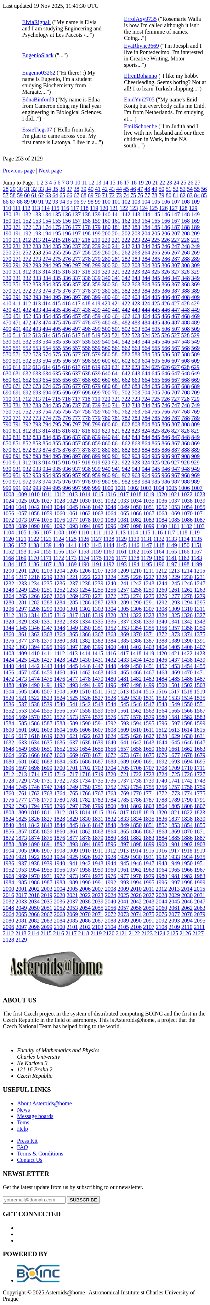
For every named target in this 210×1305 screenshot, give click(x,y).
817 (76, 431)
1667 (46, 755)
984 (146, 482)
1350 (85, 628)
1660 (161, 749)
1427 (46, 660)
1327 (199, 615)
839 (96, 437)
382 (126, 291)
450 (7, 316)
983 (136, 482)
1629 (174, 736)
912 (26, 463)
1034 (136, 501)
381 (116, 291)
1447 (97, 666)
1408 (8, 653)
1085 (174, 520)
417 (76, 303)
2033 (21, 902)
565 (156, 348)
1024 (8, 501)
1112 (107, 532)
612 (26, 367)
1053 (174, 507)
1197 (171, 564)
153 (37, 221)
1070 (187, 513)
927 (175, 463)
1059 (46, 513)
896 (66, 456)
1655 (97, 749)
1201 (21, 571)
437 (76, 310)
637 (76, 373)
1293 (174, 602)
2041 (123, 902)
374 (46, 291)
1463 (97, 672)
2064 (8, 914)
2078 (187, 914)
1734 (85, 781)
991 (17, 488)
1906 (34, 851)
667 (175, 380)
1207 (97, 571)
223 (135, 240)
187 (175, 227)
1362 (34, 634)
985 (156, 482)
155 (56, 221)
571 (17, 354)
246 (165, 246)
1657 (123, 749)
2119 (96, 933)
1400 (110, 647)
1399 (97, 647)
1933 (174, 857)
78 (154, 195)
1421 (174, 653)
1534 (187, 698)
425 (155, 303)
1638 (85, 742)
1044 (59, 507)
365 (156, 284)
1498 (136, 685)
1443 (46, 666)
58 (13, 195)
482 (126, 323)
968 (185, 475)
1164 (158, 552)
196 (66, 233)
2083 (46, 921)
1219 (46, 577)
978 (86, 482)
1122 (33, 539)
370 (7, 291)
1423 (199, 653)
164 (146, 221)
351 (17, 284)
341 (116, 278)
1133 (171, 539)
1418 (135, 653)
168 (185, 221)
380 (106, 291)
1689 (123, 762)
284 (146, 259)
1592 (110, 723)
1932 (161, 857)
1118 (181, 532)
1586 (34, 723)
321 (116, 272)
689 (195, 386)
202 (126, 233)
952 (27, 475)
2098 (34, 927)
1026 (34, 501)
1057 (21, 513)
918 (86, 463)
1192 (108, 564)
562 (126, 348)
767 (175, 412)
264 (146, 253)
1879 (97, 838)
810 (7, 431)
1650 (34, 749)
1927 (97, 857)
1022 (186, 494)
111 (16, 208)
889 (195, 450)
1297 (21, 609)
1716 (59, 774)
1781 (72, 800)
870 (7, 450)
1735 (97, 781)
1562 (136, 711)
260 (106, 253)
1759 (199, 787)
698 (86, 393)
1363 (46, 634)
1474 (34, 679)
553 (37, 348)
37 (69, 189)
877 (76, 450)
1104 (8, 532)
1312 (8, 615)
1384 (110, 641)
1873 (21, 838)
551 (17, 348)
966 (165, 475)
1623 (97, 736)
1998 (187, 882)
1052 (161, 507)
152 (27, 221)
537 (76, 342)
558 (86, 348)
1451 (148, 666)
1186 (33, 564)
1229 (174, 577)
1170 (33, 558)
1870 (187, 832)
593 (37, 361)
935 (56, 469)
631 (17, 373)
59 (20, 195)
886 (165, 450)
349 (195, 278)
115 (55, 208)
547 (175, 342)
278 (86, 259)
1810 (34, 812)
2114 (33, 933)
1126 (83, 539)
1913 (123, 851)
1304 (110, 609)
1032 (110, 501)
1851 (148, 825)
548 (185, 342)
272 (27, 259)
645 (156, 373)
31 (27, 189)
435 (56, 310)
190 (7, 233)
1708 (161, 768)
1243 (148, 583)
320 (106, 272)
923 (135, 463)
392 (27, 297)
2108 (161, 927)
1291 (148, 602)
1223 (97, 577)
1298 (34, 609)
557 (76, 348)
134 (46, 214)
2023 (97, 895)
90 (34, 202)
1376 (8, 641)
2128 (8, 940)
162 (126, 221)
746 (165, 405)
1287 (97, 602)
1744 (8, 787)
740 (106, 405)
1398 (85, 647)
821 (116, 431)
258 (86, 253)
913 (36, 463)
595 (56, 361)
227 (175, 240)
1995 (148, 882)
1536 (8, 704)
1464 (110, 672)
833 (37, 437)
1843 (46, 825)
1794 (34, 806)
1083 (148, 520)
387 (175, 291)
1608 (110, 730)
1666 (34, 755)
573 (37, 354)
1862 (85, 832)
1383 (97, 641)
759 (96, 412)
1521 (21, 698)
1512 (110, 692)
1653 (72, 749)
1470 (187, 672)
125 (153, 208)
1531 (148, 698)
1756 (161, 787)
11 (84, 183)
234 (46, 246)
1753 (123, 787)
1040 (8, 507)
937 (76, 469)
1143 (96, 545)
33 (41, 189)
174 (46, 227)
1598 (187, 723)
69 (90, 195)
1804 (161, 806)
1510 (85, 692)
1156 (58, 552)
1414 (84, 653)
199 (96, 233)
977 (76, 482)
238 (86, 246)
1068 (161, 513)
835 (56, 437)
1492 (59, 685)
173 (37, 227)
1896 (110, 844)
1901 (174, 844)
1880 (110, 838)
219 (96, 240)
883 (136, 450)
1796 (59, 806)
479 (96, 323)
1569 (21, 717)
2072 (110, 914)
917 (76, 463)
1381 (72, 641)
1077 (72, 520)
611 (17, 367)
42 (105, 189)
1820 (161, 812)
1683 (46, 762)
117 (74, 208)
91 (41, 202)
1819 (148, 812)
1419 (148, 653)
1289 (123, 602)
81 (175, 195)
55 (197, 189)
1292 (161, 602)
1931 (148, 857)
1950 (187, 863)
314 (46, 272)
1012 (59, 494)
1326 (187, 615)
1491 (46, 685)
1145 (121, 545)
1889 (21, 844)
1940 (59, 863)
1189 (71, 564)
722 (125, 399)
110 (7, 208)
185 (156, 227)
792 (27, 424)
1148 (158, 545)
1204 (59, 571)
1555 (46, 711)
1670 (85, 755)
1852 (161, 825)
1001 (120, 488)
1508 (59, 692)
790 (7, 424)
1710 (187, 768)
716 (66, 399)
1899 (148, 844)
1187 (45, 564)
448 (185, 310)
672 (27, 386)
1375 (199, 634)
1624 (110, 736)
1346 (34, 628)
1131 (146, 539)
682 (126, 386)
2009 (123, 889)
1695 (199, 762)
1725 (174, 774)
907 (175, 456)
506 (165, 329)
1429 (72, 660)
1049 (123, 507)
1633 (21, 742)
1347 (46, 628)
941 (116, 469)
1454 (187, 666)
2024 (110, 895)
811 (17, 431)
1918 (186, 851)
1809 (21, 812)
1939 (46, 863)
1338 (136, 622)
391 (17, 297)
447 (175, 310)
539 (96, 342)
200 (106, 233)
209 (195, 233)
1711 (199, 768)
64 (55, 195)
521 (116, 335)
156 (66, 221)
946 (165, 469)
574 (46, 354)
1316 (59, 615)
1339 (148, 622)
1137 (20, 545)
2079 (199, 914)
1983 (199, 876)
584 (146, 354)
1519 (199, 692)
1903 (199, 844)
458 (86, 316)
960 (106, 475)
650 (7, 380)
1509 (72, 692)
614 (46, 367)
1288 (110, 602)
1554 (34, 711)
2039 (97, 902)
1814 (84, 812)
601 (116, 361)
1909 (72, 851)
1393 (21, 647)
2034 (34, 902)
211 (17, 240)
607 (175, 361)
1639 (97, 742)
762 (126, 412)
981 (116, 482)
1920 (8, 857)
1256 (110, 590)
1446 (85, 666)
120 (104, 208)
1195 (146, 564)
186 (165, 227)
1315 (46, 615)
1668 (59, 755)
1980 (161, 876)
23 (169, 183)
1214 (186, 571)
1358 (187, 628)
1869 (174, 832)
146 (165, 214)
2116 (58, 933)
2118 (83, 933)
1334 (85, 622)
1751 (97, 787)
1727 (199, 774)
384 (146, 291)
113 (36, 208)
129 (193, 208)
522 (125, 335)
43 (112, 189)
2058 (136, 908)
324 (145, 272)
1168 (8, 558)
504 (146, 329)
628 (185, 367)
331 (17, 278)
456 (66, 316)
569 (195, 348)
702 (126, 393)
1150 (183, 545)
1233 (21, 583)
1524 (59, 698)
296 (66, 265)
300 (106, 265)
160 (106, 221)
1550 (187, 704)
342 (126, 278)
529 (195, 335)
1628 (161, 736)
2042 (136, 902)
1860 (59, 832)
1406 (187, 647)
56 (204, 189)
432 (27, 310)
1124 (58, 539)
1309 (174, 609)
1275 (148, 596)
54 (190, 189)
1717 (72, 774)
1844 (59, 825)
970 (7, 482)
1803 (148, 806)
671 (17, 386)
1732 (59, 781)
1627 (148, 736)
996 (66, 488)
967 (175, 475)
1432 (110, 660)
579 (96, 354)
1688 (110, 762)
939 (96, 469)
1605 (72, 730)
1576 (110, 717)
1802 (136, 806)
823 (135, 431)
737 (76, 405)
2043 (148, 902)
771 (17, 418)
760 (106, 412)
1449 (123, 666)
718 (86, 399)
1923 (46, 857)
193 (37, 233)
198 (86, 233)
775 (56, 418)
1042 (34, 507)
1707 (148, 768)
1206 (85, 571)
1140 (58, 545)
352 (27, 284)
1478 (85, 679)
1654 (85, 749)
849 (195, 437)
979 (96, 482)
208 (185, 233)
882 (126, 450)
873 (37, 450)
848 (185, 437)
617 (76, 367)
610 (7, 367)
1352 (110, 628)
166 (165, 221)
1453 (174, 666)
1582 (187, 717)
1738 (136, 781)
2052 (59, 908)
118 (84, 208)
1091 (46, 526)
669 (195, 380)
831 (17, 437)
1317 (72, 615)
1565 (174, 711)
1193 (121, 564)
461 (116, 316)
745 (156, 405)
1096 (110, 526)
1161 (121, 552)
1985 (21, 882)
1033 (123, 501)
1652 (59, 749)
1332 (59, 622)
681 (116, 386)
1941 (72, 863)
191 (17, 233)
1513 (123, 692)
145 (156, 214)
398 (86, 297)
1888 (8, 844)
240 (106, 246)
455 (56, 316)
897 (76, 456)
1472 (8, 679)
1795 (46, 806)
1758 (187, 787)
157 (76, 221)
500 (106, 329)
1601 (21, 730)
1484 (161, 679)
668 (185, 380)
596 (66, 361)
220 (106, 240)
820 (106, 431)
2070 (85, 914)
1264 (8, 596)
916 (66, 463)
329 (195, 272)
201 (116, 233)
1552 (8, 711)
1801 (123, 806)
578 (86, 354)
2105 (123, 927)
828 (185, 431)
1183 (196, 558)
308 (185, 265)
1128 (108, 539)
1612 (161, 730)
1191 (96, 564)
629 (195, 367)
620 (106, 367)
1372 (161, 634)
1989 (72, 882)
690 (7, 393)
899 (96, 456)
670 (7, 386)
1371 (148, 634)
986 (165, 482)
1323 (148, 615)
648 (185, 373)
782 (126, 418)
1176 (108, 558)
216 (66, 240)
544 (146, 342)
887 (175, 450)
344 (146, 278)
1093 (72, 526)
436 (66, 310)
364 (146, 284)
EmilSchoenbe (140, 126)
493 (37, 329)
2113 (20, 933)
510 (7, 335)
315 (56, 272)
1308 (161, 609)
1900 (161, 844)
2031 (199, 895)
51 (168, 189)
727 (175, 399)
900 (106, 456)
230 (7, 246)
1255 (97, 590)
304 (146, 265)
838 (86, 437)
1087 (199, 520)
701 (116, 393)
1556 (59, 711)
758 (86, 412)
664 (146, 380)
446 (165, 310)
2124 (159, 933)
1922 (34, 857)
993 (37, 488)
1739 (148, 781)
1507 (46, 692)
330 (7, 278)
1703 (97, 768)
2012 (161, 889)
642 (126, 373)
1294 (187, 602)
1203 (46, 571)
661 (116, 380)
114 (45, 208)
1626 (136, 736)
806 (165, 424)
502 (126, 329)
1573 (72, 717)
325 (155, 272)
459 (96, 316)
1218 (34, 577)
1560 (110, 711)
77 (147, 195)
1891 (46, 844)
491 (17, 329)
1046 (85, 507)
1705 (123, 768)
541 (116, 342)
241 (116, 246)
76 (140, 195)
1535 (199, 698)
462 (126, 316)
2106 (136, 927)
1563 (148, 711)
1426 (34, 660)
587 (175, 354)
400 (106, 297)
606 (165, 361)
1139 (45, 545)
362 (126, 284)
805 (156, 424)
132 (27, 214)
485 (156, 323)
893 (37, 456)
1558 (85, 711)
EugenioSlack (38, 55)
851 (17, 443)
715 (56, 399)
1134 (183, 539)
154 (46, 221)
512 (26, 335)
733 (37, 405)
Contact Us (29, 1160)
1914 (135, 851)
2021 (72, 895)
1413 (72, 653)
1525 (72, 698)
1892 (59, 844)
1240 (110, 583)
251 (17, 253)
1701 (72, 768)
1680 (8, 762)
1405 (174, 647)
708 (185, 393)
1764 (59, 793)
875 (56, 450)
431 (17, 310)
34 (48, 189)
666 (165, 380)
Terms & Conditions (40, 1154)
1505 (21, 692)
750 (7, 412)
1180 (158, 558)
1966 (187, 870)
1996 (161, 882)
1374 (187, 634)
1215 (199, 571)
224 (145, 240)
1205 (72, 571)
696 (66, 393)
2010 (136, 889)
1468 (161, 672)
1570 (34, 717)
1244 (161, 583)
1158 (83, 552)
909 (195, 456)
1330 (34, 622)
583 (136, 354)
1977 (123, 876)
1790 (187, 800)
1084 (161, 520)
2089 (123, 921)
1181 (171, 558)
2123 (147, 933)
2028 (161, 895)
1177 (121, 558)
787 (175, 418)
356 (66, 284)
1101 (173, 526)
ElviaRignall (36, 22)
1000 (107, 488)
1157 (71, 552)
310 (7, 272)
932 (27, 469)
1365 (72, 634)
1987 (46, 882)
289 (195, 259)
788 (185, 418)
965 (156, 475)
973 (37, 482)
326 (165, 272)
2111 (199, 927)
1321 (123, 615)
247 (175, 246)
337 (76, 278)
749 (195, 405)
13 (98, 183)
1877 (72, 838)
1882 (136, 838)
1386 (136, 641)
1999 (199, 882)
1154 (33, 552)
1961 (123, 870)
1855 (199, 825)
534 (46, 342)
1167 (196, 552)
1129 (121, 539)
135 (56, 214)
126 (163, 208)
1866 (136, 832)
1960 (110, 870)
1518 (186, 692)
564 (146, 348)
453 (37, 316)
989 (195, 482)
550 (7, 348)
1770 (136, 793)
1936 (8, 863)
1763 (46, 793)
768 (185, 412)
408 (185, 297)
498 (86, 329)
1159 (96, 552)
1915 (148, 851)
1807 (199, 806)
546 (165, 342)
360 (106, 284)
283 (136, 259)
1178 (133, 558)
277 (76, 259)
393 (37, 297)
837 (76, 437)
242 (126, 246)
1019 (148, 494)
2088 (110, 921)
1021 (174, 494)
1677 (174, 755)
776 (66, 418)
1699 (46, 768)
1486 (187, 679)
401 (116, 297)
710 (7, 399)
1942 (85, 863)
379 (96, 291)
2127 (198, 933)
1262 (187, 590)
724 (145, 399)
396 (66, 297)
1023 (199, 494)
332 (27, 278)
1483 (148, 679)
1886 (187, 838)
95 (69, 202)
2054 (85, 908)
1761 (21, 793)
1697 (21, 768)
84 (197, 195)
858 (86, 443)
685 (156, 386)
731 (17, 405)
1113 (120, 532)
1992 (110, 882)
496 (66, 329)
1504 (8, 692)
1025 (21, 501)
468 (185, 316)
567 (175, 348)
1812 (59, 812)
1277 (174, 596)
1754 (136, 787)
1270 (85, 596)
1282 (34, 602)
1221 (72, 577)
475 (56, 323)
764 (146, 412)
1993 (123, 882)
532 (27, 342)
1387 (148, 641)
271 (17, 259)
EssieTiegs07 (37, 130)
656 (66, 380)
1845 (72, 825)
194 (46, 233)
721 (116, 399)
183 (136, 227)
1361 (21, 634)
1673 (123, 755)
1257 (123, 590)
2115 (45, 933)
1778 (34, 800)
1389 (174, 641)
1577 (123, 717)
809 (195, 424)
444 (146, 310)
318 (86, 272)
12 (91, 183)
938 (86, 469)
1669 (72, 755)
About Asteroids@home (44, 1103)
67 (76, 195)
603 (136, 361)
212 (26, 240)
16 (120, 183)
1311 (199, 609)
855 (56, 443)
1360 (8, 634)
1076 (59, 520)
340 (106, 278)
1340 (161, 622)
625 (155, 367)
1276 (161, 596)
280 (106, 259)
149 (195, 214)
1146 (133, 545)
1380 (59, 641)
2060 (161, 908)
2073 (123, 914)
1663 (199, 749)
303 (136, 265)
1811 (46, 812)
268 (185, 253)
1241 (123, 583)
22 (162, 183)
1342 (187, 622)
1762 (34, 793)
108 (185, 202)
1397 (72, 647)
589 (195, 354)
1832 (110, 819)
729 (195, 399)
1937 (21, 863)
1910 (85, 851)
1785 (123, 800)
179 (96, 227)
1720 (110, 774)
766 (165, 412)
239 (96, 246)
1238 (85, 583)
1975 (97, 876)
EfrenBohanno (140, 76)
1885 (174, 838)
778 (86, 418)
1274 (136, 596)
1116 (157, 532)
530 (7, 342)
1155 (45, 552)
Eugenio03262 (38, 73)
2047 (199, 902)
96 (76, 202)
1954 (34, 870)
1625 (123, 736)
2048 (8, 908)
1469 (174, 672)
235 (56, 246)
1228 (161, 577)
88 (20, 202)
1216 (8, 577)
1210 (136, 571)
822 (125, 431)
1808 (8, 812)
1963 (148, 870)
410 (7, 303)
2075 (148, 914)
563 (136, 348)
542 (126, 342)
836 (66, 437)
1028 (59, 501)
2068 (59, 914)
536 (66, 342)
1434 (136, 660)
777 (76, 418)
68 (83, 195)
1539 (46, 704)
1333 (72, 622)
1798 (85, 806)
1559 (97, 711)
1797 (72, 806)
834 (46, 437)
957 (76, 475)
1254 (85, 590)
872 (27, 450)
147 (175, 214)
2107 (148, 927)
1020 (161, 494)
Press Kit (27, 1141)
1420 (161, 653)
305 (156, 265)
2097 (21, 927)
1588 (59, 723)
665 (156, 380)
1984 (8, 882)
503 (136, 329)
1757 (174, 787)
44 (119, 189)
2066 (34, 914)
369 (195, 284)
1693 (174, 762)
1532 (161, 698)
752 (27, 412)
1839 (199, 819)
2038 (85, 902)
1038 (187, 501)
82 (183, 195)
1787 (148, 800)
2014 (186, 889)
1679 (199, 755)
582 (126, 354)
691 (17, 393)
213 (36, 240)
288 (185, 259)
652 (27, 380)
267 (175, 253)
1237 (72, 583)
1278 (187, 596)
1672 (110, 755)
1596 (161, 723)
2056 (110, 908)
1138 (33, 545)
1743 (199, 781)
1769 (123, 793)
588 (185, 354)
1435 (148, 660)
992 (27, 488)
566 (165, 348)
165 (156, 221)
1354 (136, 628)
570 (7, 354)
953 (37, 475)
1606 (85, 730)
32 (34, 189)
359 (96, 284)
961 (116, 475)
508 (185, 329)
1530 (136, 698)
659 (96, 380)
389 (195, 291)
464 (146, 316)
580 (106, 354)
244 (146, 246)
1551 (199, 704)
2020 (59, 895)
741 (116, 405)
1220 (59, 577)
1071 (199, 513)
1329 (21, 622)
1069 (174, 513)
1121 (20, 539)
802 (126, 424)
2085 (72, 921)
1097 (123, 526)
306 (165, 265)
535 (56, 342)
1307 (148, 609)
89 (27, 202)
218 (86, 240)
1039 (199, 501)
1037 (174, 501)
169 (195, 221)
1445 (72, 666)
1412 (59, 653)
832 (27, 437)
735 (56, 405)
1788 (161, 800)
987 (175, 482)
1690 (136, 762)
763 (136, 412)
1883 (148, 838)
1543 (97, 704)
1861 (72, 832)
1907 (46, 851)
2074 (136, 914)
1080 (110, 520)
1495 (97, 685)
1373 (174, 634)
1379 (46, 641)
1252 (59, 590)
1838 (187, 819)
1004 (158, 488)
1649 (21, 749)
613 (36, 367)
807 (175, 424)
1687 (97, 762)
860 (106, 443)
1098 (136, 526)
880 (106, 450)
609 (195, 361)
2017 (21, 895)
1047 (97, 507)
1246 (187, 583)
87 (13, 202)
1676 (161, 755)
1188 (58, 564)
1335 (97, 622)
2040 (110, 902)
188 (185, 227)
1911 (97, 851)
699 (96, 393)
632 (27, 373)
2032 (8, 902)
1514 (135, 692)
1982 (187, 876)
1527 (97, 698)
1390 (187, 641)
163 (136, 221)
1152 (8, 552)
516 (66, 335)
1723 (148, 774)
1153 (20, 552)
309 (195, 265)
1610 (136, 730)
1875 (46, 838)
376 (66, 291)
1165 (171, 552)
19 (141, 183)
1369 (123, 634)
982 (126, 482)
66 (69, 195)
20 (148, 183)
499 (96, 329)
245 (156, 246)
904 (146, 456)
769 (195, 412)
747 (175, 405)
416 (66, 303)
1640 (110, 742)
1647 (199, 742)
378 (86, 291)
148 (185, 214)
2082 (34, 921)
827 (175, 431)
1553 (21, 711)
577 (76, 354)
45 (126, 189)
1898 (136, 844)
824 (145, 431)
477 (76, 323)
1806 (187, 806)
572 (27, 354)
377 (76, 291)
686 (165, 386)
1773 (174, 793)
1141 (71, 545)
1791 (199, 800)
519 (96, 335)
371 (17, 291)
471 (17, 323)
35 (55, 189)
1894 (85, 844)
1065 (123, 513)
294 (46, 265)
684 (146, 386)
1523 (46, 698)
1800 (110, 806)
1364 (59, 634)
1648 (8, 749)
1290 (136, 602)
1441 (21, 666)
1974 (85, 876)
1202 (34, 571)
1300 (59, 609)
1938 (34, 863)
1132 (158, 539)
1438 (187, 660)
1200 (8, 571)
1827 (46, 819)
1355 (148, 628)
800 (106, 424)
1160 (108, 552)
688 (185, 386)
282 (126, 259)
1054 (187, 507)
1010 (34, 494)
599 (96, 361)
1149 (171, 545)
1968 (8, 876)
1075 (46, 520)
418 (86, 303)
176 (66, 227)
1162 (133, 552)
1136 (8, 545)
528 (185, 335)
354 (46, 284)
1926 (85, 857)
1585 (21, 723)
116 (65, 208)
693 (37, 393)
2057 (123, 908)
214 (46, 240)
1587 (46, 723)
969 (195, 475)
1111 (95, 532)
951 (17, 475)
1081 (123, 520)
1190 (83, 564)
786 (165, 418)
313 (36, 272)
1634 (34, 742)
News (23, 1110)
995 (56, 488)
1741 (174, 781)
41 (98, 189)
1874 (34, 838)
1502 (187, 685)
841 (116, 437)
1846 (85, 825)
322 (125, 272)
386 (165, 291)
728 (185, 399)
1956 (59, 870)
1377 (21, 641)
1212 (161, 571)
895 (56, 456)
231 (17, 246)
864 (146, 443)
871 (17, 450)
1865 (123, 832)
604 (146, 361)
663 (136, 380)
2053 (72, 908)
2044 (161, 902)
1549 (174, 704)
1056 (8, 513)
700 (106, 393)
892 (27, 456)
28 (5, 189)
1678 (187, 755)
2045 (174, 902)
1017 (123, 494)
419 (96, 303)
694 (46, 393)
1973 (72, 876)
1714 (34, 774)
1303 (97, 609)
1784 (110, 800)
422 (125, 303)
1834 (136, 819)
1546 (136, 704)
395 (56, 297)
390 (7, 297)
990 (7, 488)
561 (116, 348)
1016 (110, 494)
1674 (136, 755)
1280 (8, 602)
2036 (59, 902)
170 (7, 227)
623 (135, 367)
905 (156, 456)
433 (37, 310)
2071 (97, 914)
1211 (148, 571)
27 (197, 183)
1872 (8, 838)
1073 (21, 520)
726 (165, 399)
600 (106, 361)
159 (96, 221)
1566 (187, 711)
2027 (148, 895)
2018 (34, 895)
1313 (21, 615)
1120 (8, 539)
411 (17, 303)
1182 (183, 558)
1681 (21, 762)
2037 (72, 902)
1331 (46, 622)
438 (86, 310)
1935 (199, 857)
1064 (110, 513)
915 (56, 463)
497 (76, 329)
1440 (8, 666)
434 (46, 310)
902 (126, 456)
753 (37, 412)
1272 (110, 596)
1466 (136, 672)
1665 (21, 755)
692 (27, 393)
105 (156, 202)
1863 (97, 832)
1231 (199, 577)
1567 (199, 711)
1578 (136, 717)
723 (135, 399)
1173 (71, 558)
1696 (8, 768)
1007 (197, 488)
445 (156, 310)
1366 (85, 634)
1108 (58, 532)
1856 (8, 832)
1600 (8, 730)
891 (17, 456)
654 (46, 380)
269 (195, 253)
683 (136, 386)
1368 (110, 634)
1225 (123, 577)
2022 (85, 895)
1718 (85, 774)
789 (195, 418)
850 (7, 443)
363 (136, 284)
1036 (161, 501)
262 (126, 253)
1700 (59, 768)
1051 (148, 507)
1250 (34, 590)
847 (175, 437)
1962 (136, 870)
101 (116, 202)
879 (96, 450)
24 (176, 183)
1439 (199, 660)
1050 (136, 507)
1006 (184, 488)
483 (136, 323)
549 (195, 342)
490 (7, 329)
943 (136, 469)
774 (46, 418)
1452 (161, 666)
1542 (85, 704)
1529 (123, 698)
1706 (136, 768)
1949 (174, 863)
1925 (72, 857)
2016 (8, 895)
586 (165, 354)
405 (156, 297)
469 (195, 316)
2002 (34, 889)
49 (154, 189)
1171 (45, 558)
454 (46, 316)
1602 (34, 730)
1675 (148, 755)
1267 (46, 596)
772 (27, 418)
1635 (46, 742)
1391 (199, 641)
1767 (97, 793)
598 (86, 361)
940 (106, 469)
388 (185, 291)
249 (195, 246)
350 (7, 284)
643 (136, 373)
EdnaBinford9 (38, 99)
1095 (97, 526)
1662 (187, 749)
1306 (136, 609)
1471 (199, 672)
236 (66, 246)
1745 (21, 787)
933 (37, 469)
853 (37, 443)
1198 (183, 564)
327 (175, 272)
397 (76, 297)
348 (185, 278)
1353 (123, 628)
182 (126, 227)
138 (86, 214)
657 (76, 380)
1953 (21, 870)
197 (76, 233)
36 (62, 189)
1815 (97, 812)
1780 (59, 800)
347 (175, 278)
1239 (97, 583)
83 (190, 195)
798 (86, 424)
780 (106, 418)
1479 (97, 679)
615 (56, 367)
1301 (72, 609)
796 (66, 424)
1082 (136, 520)
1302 (85, 609)
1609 (123, 730)
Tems (23, 1122)
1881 (123, 838)
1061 (72, 513)
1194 (133, 564)
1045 (72, 507)
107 (175, 202)
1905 (21, 851)
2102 (85, 927)
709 (195, 393)
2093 (174, 921)
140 (106, 214)
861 (116, 443)
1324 (161, 615)
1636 (59, 742)
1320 (110, 615)
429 (195, 303)
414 (46, 303)
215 (56, 240)
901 (116, 456)
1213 (174, 571)
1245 (174, 583)
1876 (59, 838)
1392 (8, 647)
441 (116, 310)
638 (86, 373)
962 (126, 475)
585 (156, 354)
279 (96, 259)
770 (7, 418)
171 (17, 227)
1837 (174, 819)
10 (77, 183)
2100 (59, 927)
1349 (72, 628)
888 (185, 450)
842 (126, 437)
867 (175, 443)
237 (76, 246)
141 (116, 214)
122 (123, 208)
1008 (8, 494)
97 (83, 202)
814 (46, 431)
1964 (161, 870)
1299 (46, 609)
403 (136, 297)
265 (156, 253)
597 (76, 361)
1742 (187, 781)
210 (7, 240)
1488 (8, 685)
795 (56, 424)
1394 (34, 647)
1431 (97, 660)
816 (66, 431)
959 (96, 475)
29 (13, 189)
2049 (21, 908)
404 (146, 297)
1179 (146, 558)
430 (7, 310)
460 (106, 316)
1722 (136, 774)
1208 (110, 571)
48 (147, 189)
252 (27, 253)
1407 (199, 647)
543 (136, 342)
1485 (174, 679)
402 (126, 297)
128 (183, 208)
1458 (34, 672)
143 (136, 214)
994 (46, 488)
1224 (110, 577)
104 (146, 202)
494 (46, 329)
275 (56, 259)
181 (116, 227)
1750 (85, 787)
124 (143, 208)
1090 (34, 526)
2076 (161, 914)
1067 (148, 513)
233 (37, 246)
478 (86, 323)
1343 (199, 622)
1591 (97, 723)
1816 (110, 812)
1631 (199, 736)
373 (37, 291)
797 (76, 424)
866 (165, 443)
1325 (174, 615)
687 (175, 386)
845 (156, 437)
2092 (161, 921)
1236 (59, 583)
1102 (186, 526)
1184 (8, 564)
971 (17, 482)
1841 (21, 825)
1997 (174, 882)
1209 (123, 571)
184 (146, 227)
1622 (85, 736)
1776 (8, 800)
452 (27, 316)
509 (195, 329)
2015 (199, 889)
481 (116, 323)
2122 (134, 933)
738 (86, 405)
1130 (133, 539)
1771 (148, 793)
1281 (21, 602)
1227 (148, 577)
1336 (110, 622)
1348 (59, 628)
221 (116, 240)
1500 (161, 685)
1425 (21, 660)
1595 (148, 723)
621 (116, 367)
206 (165, 233)
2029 (174, 895)
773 (37, 418)
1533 (174, 698)
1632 (8, 742)
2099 (46, 927)
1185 (20, 564)
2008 (110, 889)
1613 (174, 730)
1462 (85, 672)
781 (116, 418)
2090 (136, 921)
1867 (148, 832)
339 (96, 278)
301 (116, 265)
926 (165, 463)
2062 (187, 908)
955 (56, 475)
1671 (97, 755)
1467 (148, 672)
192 (27, 233)
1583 (199, 717)
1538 (34, 704)
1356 (161, 628)
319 (96, 272)
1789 (174, 800)
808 (185, 424)
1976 (110, 876)
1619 (46, 736)
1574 (85, 717)
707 (175, 393)
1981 (174, 876)
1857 (21, 832)
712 (26, 399)
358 (86, 284)
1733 (72, 781)
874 (46, 450)
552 (27, 348)
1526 (85, 698)
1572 (59, 717)
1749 (72, 787)
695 (56, 393)
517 (76, 335)
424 (145, 303)
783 (136, 418)
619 (96, 367)
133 (37, 214)
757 (76, 412)
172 (27, 227)
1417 (123, 653)
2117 (71, 933)
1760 (8, 793)
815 (56, 431)
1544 (110, 704)
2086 (85, 921)
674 (46, 386)
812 (26, 431)
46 (133, 189)
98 (90, 202)
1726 (187, 774)
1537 (21, 704)
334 (46, 278)
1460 (59, 672)
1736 (110, 781)
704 (146, 393)
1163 (146, 552)
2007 (97, 889)
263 (136, 253)
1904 (8, 851)
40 (90, 189)
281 (116, 259)
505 (156, 329)
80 (168, 195)
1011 (46, 494)
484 (146, 323)
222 (125, 240)
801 (116, 424)
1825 (21, 819)
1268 (59, 596)
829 (195, 431)
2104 (110, 927)
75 (133, 195)
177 (76, 227)
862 (126, 443)
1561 (123, 711)
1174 (83, 558)
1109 (71, 532)
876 (66, 450)
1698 (34, 768)
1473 (21, 679)
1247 (199, 583)
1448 (110, 666)
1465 (123, 672)
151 (17, 221)
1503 (199, 685)
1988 (59, 882)
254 (46, 253)
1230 (187, 577)
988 (185, 482)
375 (56, 291)
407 (175, 297)
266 (165, 253)
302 (126, 265)
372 (27, 291)
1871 (199, 832)
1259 (148, 590)
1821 (174, 812)
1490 (34, 685)
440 (106, 310)
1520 (8, 698)
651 (17, 380)
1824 (8, 819)
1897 (123, 844)
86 (5, 202)
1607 (97, 730)
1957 (72, 870)
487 (175, 323)
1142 (83, 545)
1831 (97, 819)
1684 (59, 762)
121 (113, 208)
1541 (72, 704)
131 (17, 214)
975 (56, 482)
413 (36, 303)
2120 (108, 933)
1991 (97, 882)
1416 (110, 653)
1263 (199, 590)
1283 (46, 602)
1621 (72, 736)
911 (17, 463)
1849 (123, 825)
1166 (183, 552)
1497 (123, 685)
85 (204, 195)
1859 (46, 832)
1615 (199, 730)
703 (136, 393)
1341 (174, 622)
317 (76, 272)
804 (146, 424)
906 (165, 456)
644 (146, 373)
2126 (185, 933)
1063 (97, 513)
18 (134, 183)
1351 (97, 628)
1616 (8, 736)
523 (135, 335)
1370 (136, 634)
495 (56, 329)
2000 (8, 889)
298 (86, 265)
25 (183, 183)
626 (165, 367)
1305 (123, 609)
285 (156, 259)
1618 (34, 736)
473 (37, 323)
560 (106, 348)
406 (165, 297)
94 (62, 202)
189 (195, 227)
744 (146, 405)
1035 (148, 501)
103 (136, 202)
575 (56, 354)
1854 (187, 825)
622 (125, 367)
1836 (161, 819)
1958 (85, 870)
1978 (136, 876)
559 (96, 348)
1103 (198, 526)
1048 (110, 507)
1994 (136, 882)
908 (185, 456)
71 (105, 195)
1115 (145, 532)
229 (195, 240)
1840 (8, 825)
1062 (85, 513)
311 (17, 272)
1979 (148, 876)
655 (56, 380)
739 (96, 405)
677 (76, 386)
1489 (21, 685)
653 (37, 380)
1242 (136, 583)
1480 (110, 679)
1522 (34, 698)
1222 (85, 577)
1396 (59, 647)
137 (76, 214)
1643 (148, 742)
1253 (72, 590)
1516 (161, 692)
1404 (161, 647)
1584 (8, 723)
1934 (187, 857)
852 (27, 443)
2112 (8, 933)
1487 (199, 679)
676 (66, 386)
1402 (136, 647)
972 (27, 482)
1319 (97, 615)
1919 (199, 851)
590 (7, 361)
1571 (46, 717)
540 (106, 342)
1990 (85, 882)
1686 (85, 762)
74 (126, 195)
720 (106, 399)
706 (165, 393)
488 (185, 323)
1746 (34, 787)
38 (76, 189)
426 (165, 303)
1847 (97, 825)
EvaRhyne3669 (141, 46)
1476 (59, 679)
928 (185, 463)
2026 (136, 895)
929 (195, 463)
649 (195, 373)
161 (116, 221)
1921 (21, 857)
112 (26, 208)
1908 (59, 851)
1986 (34, 882)
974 (46, 482)
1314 (34, 615)
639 (96, 373)
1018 (135, 494)
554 (46, 348)
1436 (161, 660)
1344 (8, 628)
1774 (187, 793)
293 (37, 265)
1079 (97, 520)
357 (76, 284)
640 (106, 373)
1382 (85, 641)
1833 (123, 819)
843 (136, 437)
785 (156, 418)
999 (96, 488)
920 (106, 463)
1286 (85, 602)
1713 (21, 774)
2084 (59, 921)
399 (96, 297)
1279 (199, 596)
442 (126, 310)
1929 (123, 857)
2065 (21, 914)
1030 (85, 501)
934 (46, 469)
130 (7, 214)
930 (7, 469)
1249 (21, 590)
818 (86, 431)
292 (27, 265)
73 (119, 195)
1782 (85, 800)
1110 (83, 532)
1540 (59, 704)
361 (116, 284)
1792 (8, 806)
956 (66, 475)
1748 (59, 787)
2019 (46, 895)
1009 (21, 494)
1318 (85, 615)
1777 (21, 800)
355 (56, 284)
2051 (46, 908)
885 (156, 450)
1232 (8, 583)
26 (190, 183)
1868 (161, 832)
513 (36, 335)
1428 (59, 660)
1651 (46, 749)
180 (106, 227)
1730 (34, 781)
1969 (21, 876)
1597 (174, 723)
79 (161, 195)
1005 (171, 488)
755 (56, 412)
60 (27, 195)
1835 (148, 819)
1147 (146, 545)
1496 (110, 685)
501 (116, 329)
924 (145, 463)
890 (7, 456)
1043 (46, 507)
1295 (199, 602)
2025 (123, 895)
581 (116, 354)
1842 (34, 825)
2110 (186, 927)
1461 (72, 672)
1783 (97, 800)
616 (66, 367)
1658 (136, 749)
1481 (123, 679)
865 (156, 443)
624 (145, 367)
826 (165, 431)
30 (20, 189)
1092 (59, 526)
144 (146, 214)
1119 (194, 532)
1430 (85, 660)
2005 (72, 889)
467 (175, 316)
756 (66, 412)
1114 (132, 532)
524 (145, 335)
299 (96, 265)
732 (27, 405)
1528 (110, 698)
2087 (97, 921)
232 (27, 246)
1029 (72, 501)
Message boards (35, 1116)
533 (37, 342)
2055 (97, 908)
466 (165, 316)
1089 (21, 526)
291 (17, 265)
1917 (174, 851)
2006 (85, 889)
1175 (96, 558)
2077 (174, 914)
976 (66, 482)
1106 (33, 532)
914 (46, 463)
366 (165, 284)
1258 (136, 590)
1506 (34, 692)
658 (86, 380)
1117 (169, 532)
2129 (21, 940)
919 (96, 463)
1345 (21, 628)
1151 (196, 545)
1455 (199, 666)
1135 (196, 539)
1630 (187, 736)
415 (56, 303)
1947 (148, 863)
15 (112, 183)
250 (7, 253)
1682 (34, 762)
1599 (199, 723)
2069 (72, 914)
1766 (85, 793)
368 (185, 284)
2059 (148, 908)
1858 (34, 832)
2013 (174, 889)
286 (165, 259)
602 (126, 361)
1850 (136, 825)
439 (96, 310)
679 (96, 386)
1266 (34, 596)
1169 (20, 558)
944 (146, 469)
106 (165, 202)
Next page (50, 171)
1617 (21, 736)
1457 (21, 672)
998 (86, 488)
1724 (161, 774)
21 (155, 183)
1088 (8, 526)
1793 (21, 806)
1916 (161, 851)
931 (17, 469)
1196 (158, 564)
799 (96, 424)
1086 (187, 520)
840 (106, 437)
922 (125, 463)
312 (26, 272)
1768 (110, 793)
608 (185, 361)
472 (27, 323)
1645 (174, 742)
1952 (8, 870)
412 (26, 303)
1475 (46, 679)
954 (46, 475)
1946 (136, 863)
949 (195, 469)
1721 (123, 774)
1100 (161, 526)
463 (136, 316)
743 (136, 405)
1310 (187, 609)
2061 (174, 908)
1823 (199, 812)
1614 (186, 730)
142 (126, 214)
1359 (199, 628)
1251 (46, 590)
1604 (59, 730)
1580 (161, 717)
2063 (199, 908)
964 (146, 475)
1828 (59, 819)
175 (56, 227)
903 (136, 456)
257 (76, 253)
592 (27, 361)
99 (98, 202)
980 (106, 482)
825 (155, 431)
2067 (46, 914)
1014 (84, 494)
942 (126, 469)
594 (46, 361)
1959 (97, 870)
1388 (161, 641)
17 (127, 183)
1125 (71, 539)
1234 (34, 583)
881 (116, 450)
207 (175, 233)
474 (46, 323)
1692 (161, 762)
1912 (110, 851)
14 (105, 183)
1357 (174, 628)
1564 (161, 711)
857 (76, 443)
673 (37, 386)
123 (133, 208)
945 (156, 469)
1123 (45, 539)
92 (48, 202)
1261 (174, 590)
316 (66, 272)
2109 (174, 927)
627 (175, 367)
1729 (21, 781)
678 (86, 386)
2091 (148, 921)
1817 (123, 812)
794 (46, 424)
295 (56, 265)
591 (17, 361)
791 (17, 424)
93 (55, 202)
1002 (133, 488)
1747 (46, 787)
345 (156, 278)
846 (165, 437)
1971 (46, 876)
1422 (186, 653)
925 (155, 463)
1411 (46, 653)
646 (165, 373)
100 (106, 202)
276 (66, 259)
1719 (97, 774)
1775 (199, 793)
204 (146, 233)
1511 (97, 692)
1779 (46, 800)
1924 (59, 857)
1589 (72, 723)
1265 (21, 596)
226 (165, 240)
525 (155, 335)
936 (66, 469)
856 (66, 443)
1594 (136, 723)
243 (136, 246)
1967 (199, 870)
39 (83, 189)
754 (46, 412)
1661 (174, 749)
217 (76, 240)
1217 (21, 577)
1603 (46, 730)
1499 (148, 685)
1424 (8, 660)
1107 (45, 532)
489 (195, 323)
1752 (110, 787)
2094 (187, 921)
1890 (34, 844)
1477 (72, 679)
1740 (161, 781)
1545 (123, 704)
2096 (8, 927)
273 (37, 259)
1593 (123, 723)
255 (56, 253)
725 (155, 399)
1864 (110, 832)
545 (156, 342)
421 (116, 303)
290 (7, 265)
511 (17, 335)
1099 (148, 526)
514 (46, 335)
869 (195, 443)
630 (7, 373)
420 (106, 303)
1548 (161, 704)
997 (76, 488)
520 (106, 335)
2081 (21, 921)
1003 (146, 488)
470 (7, 323)
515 (56, 335)
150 (7, 221)
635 (56, 373)
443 (136, 310)
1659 (148, 749)
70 (98, 195)
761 (116, 412)
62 (41, 195)
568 (185, 348)
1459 (46, 672)
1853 (174, 825)
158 (86, 221)
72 (112, 195)
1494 (85, 685)
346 (165, 278)
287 (175, 259)
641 (116, 373)
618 (86, 367)
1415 (97, 653)
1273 (123, 596)
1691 (148, 762)
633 (37, 373)
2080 (8, 921)
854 (46, 443)
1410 (34, 653)
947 (175, 469)
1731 (46, 781)
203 (136, 233)
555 (56, 348)
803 (136, 424)
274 (46, 259)
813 (36, 431)
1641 (123, 742)
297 (76, 265)
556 (66, 348)
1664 (8, 755)
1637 (72, 742)
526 (165, 335)
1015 (97, 494)
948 (185, 469)
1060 (59, 513)
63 (48, 195)
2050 (34, 908)
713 (36, 399)
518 (86, 335)
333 (37, 278)
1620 (59, 736)
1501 (174, 685)
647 (175, 373)
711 (17, 399)
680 (106, 386)
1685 (72, 762)
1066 (136, 513)
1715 (46, 774)
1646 (187, 742)
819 (96, 431)
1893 (72, 844)
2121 (121, 933)
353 (37, 284)
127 (173, 208)
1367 (97, 634)
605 (156, 361)
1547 (148, 704)
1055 (199, 507)
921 (116, 463)
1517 (174, 692)
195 (56, 233)
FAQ (22, 1147)
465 (156, 316)
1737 (123, 781)
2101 (72, 927)
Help (22, 1129)
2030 (187, 895)
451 (17, 316)
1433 (123, 660)
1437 (174, 660)
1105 (20, 532)
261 (116, 253)
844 (146, 437)
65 (62, 195)
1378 (34, 641)
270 (7, 259)
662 (126, 380)
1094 (85, 526)
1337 (123, 622)
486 (165, 323)
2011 (148, 889)
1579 (148, 717)
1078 (85, 520)
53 (183, 189)
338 (86, 278)
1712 (8, 774)
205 (156, 233)
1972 (59, 876)
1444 (59, 666)
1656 (110, 749)
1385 (123, 641)
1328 (8, 622)
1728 (8, 781)
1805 (174, 806)
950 (7, 475)
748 (185, 405)
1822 (186, 812)
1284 (59, 602)
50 (161, 189)
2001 (21, 889)
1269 (72, 596)
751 (17, 412)
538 (86, 342)
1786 (136, 800)
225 (155, 240)
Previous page (19, 171)
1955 (46, 870)
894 (46, 456)
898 (86, 456)
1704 (110, 768)
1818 (135, 812)
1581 (174, 717)
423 (135, 303)
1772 (161, 793)
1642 (136, 742)
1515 (148, 692)
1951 (199, 863)
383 (136, 291)
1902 (187, 844)
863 (136, 443)
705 (156, 393)
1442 (34, 666)
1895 (97, 844)
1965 (174, 870)
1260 (161, 590)
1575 (97, 717)
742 (126, 405)
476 (66, 323)
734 (46, 405)
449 (195, 310)
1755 (148, 787)
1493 (72, 685)
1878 (85, 838)
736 (66, 405)
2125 (172, 933)
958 (86, 475)
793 (37, 424)
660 (106, 380)
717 (76, 399)
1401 (123, 647)
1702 (85, 768)
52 (175, 189)
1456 (8, 672)
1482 (136, 679)
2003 (46, 889)
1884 (161, 838)
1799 (97, 806)
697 (76, 393)
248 (185, 246)
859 (96, 443)
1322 (136, 615)
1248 (8, 590)
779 (96, 418)
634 (46, 373)
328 (185, 272)
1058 (34, 513)
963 (136, 475)
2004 (59, 889)
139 (96, 214)
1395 (46, 647)
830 (7, 437)
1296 (8, 609)
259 (96, 253)
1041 (21, 507)
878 (86, 450)
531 (17, 342)
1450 (136, 666)
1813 (72, 812)
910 (7, 463)
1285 (72, 602)
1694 (187, 762)
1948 (161, 863)
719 (96, 399)
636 (66, 373)
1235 (46, 583)
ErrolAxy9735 (140, 19)
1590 (85, 723)
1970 (34, 876)
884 (146, 450)
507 (175, 329)
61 (34, 195)
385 (156, 291)
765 (156, 412)
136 (66, 214)
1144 (108, 545)
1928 (110, 857)
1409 (21, 653)
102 (126, 202)
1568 (8, 717)
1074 (34, 520)
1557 (72, 711)
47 (140, 189)
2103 (97, 927)
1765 (72, 793)
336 (66, 278)
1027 (46, 501)
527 (175, 335)
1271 (97, 596)
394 (46, 297)
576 (66, 354)
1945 (123, 863)
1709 (174, 768)
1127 (96, 539)
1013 (72, 494)
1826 (34, 819)
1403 (148, 647)
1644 (161, 742)
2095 (199, 921)
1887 (199, 838)
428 (185, 303)
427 (175, 303)
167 (175, 221)
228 (185, 240)
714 (46, 399)
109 (195, 202)
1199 (196, 564)
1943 (97, 863)
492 (27, 329)
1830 (85, 819)
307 (175, 265)
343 (136, 278)
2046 (187, 902)
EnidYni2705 (139, 99)
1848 (110, 825)
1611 (148, 730)
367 (175, 284)
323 (135, 272)
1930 (136, 857)
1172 (58, 558)
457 (76, 316)
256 (66, 253)
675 (56, 386)
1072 (8, 520)
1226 (136, 577)
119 (94, 208)
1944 (110, 863)
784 (146, 418)
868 (185, 443)
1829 (72, 819)
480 (106, 323)
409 (195, 297)
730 (7, 405)
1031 (97, 501)
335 (56, 278)
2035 (46, 902)
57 (5, 195)
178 (86, 227)
